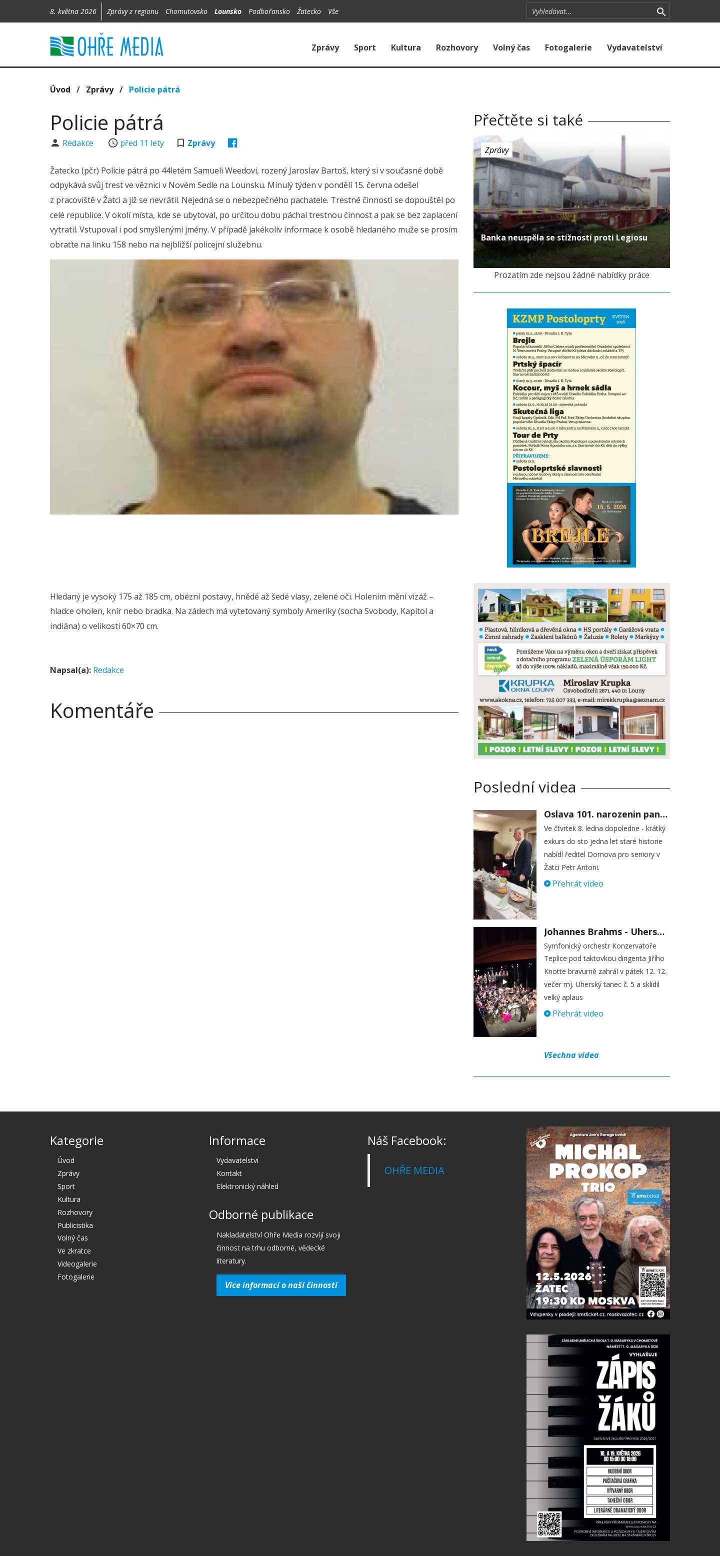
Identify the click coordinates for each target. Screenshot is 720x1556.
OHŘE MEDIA (414, 1170)
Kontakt (229, 1173)
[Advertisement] (254, 549)
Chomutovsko (187, 11)
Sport (365, 47)
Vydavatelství (634, 47)
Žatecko (309, 11)
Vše (333, 11)
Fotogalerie (568, 47)
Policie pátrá (154, 89)
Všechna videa (571, 1055)
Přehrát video (574, 883)
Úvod (60, 89)
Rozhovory (457, 47)
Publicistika (75, 1225)
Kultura (406, 47)
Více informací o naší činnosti (281, 1285)
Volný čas (511, 47)
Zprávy (325, 47)
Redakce (79, 143)
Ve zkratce (74, 1251)
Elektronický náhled (247, 1186)
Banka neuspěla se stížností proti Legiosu (564, 237)
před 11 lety (142, 143)
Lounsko (228, 11)
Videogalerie (77, 1263)
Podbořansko (269, 11)
